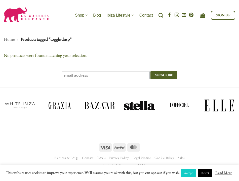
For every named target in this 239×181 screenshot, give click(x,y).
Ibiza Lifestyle (120, 15)
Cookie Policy (164, 158)
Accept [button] (188, 173)
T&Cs (101, 158)
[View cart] (202, 15)
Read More (223, 172)
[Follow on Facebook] (169, 15)
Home (9, 39)
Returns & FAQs (66, 158)
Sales (181, 158)
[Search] (160, 15)
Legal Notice (142, 158)
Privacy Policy (119, 158)
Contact (146, 15)
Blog (97, 15)
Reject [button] (205, 173)
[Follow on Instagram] (177, 15)
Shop (81, 15)
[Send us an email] (184, 15)
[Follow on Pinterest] (191, 15)
